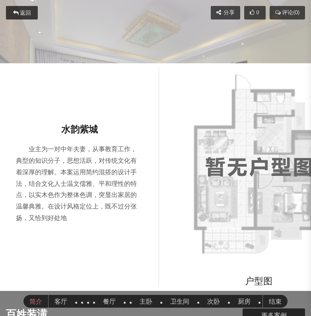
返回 (22, 12)
